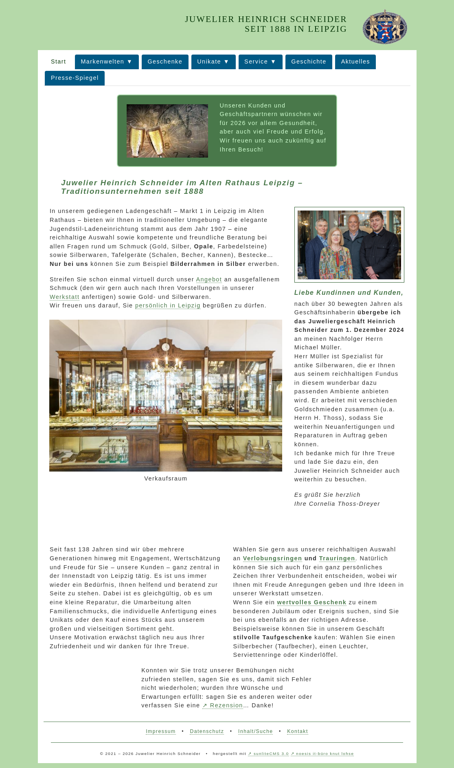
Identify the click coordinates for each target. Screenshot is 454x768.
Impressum (160, 731)
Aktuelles (355, 61)
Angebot (209, 279)
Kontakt (297, 731)
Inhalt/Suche (255, 731)
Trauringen (337, 558)
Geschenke (164, 61)
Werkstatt (64, 297)
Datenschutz (207, 731)
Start (58, 61)
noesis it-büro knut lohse (325, 753)
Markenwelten (102, 61)
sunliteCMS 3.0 (271, 753)
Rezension (226, 705)
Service (256, 61)
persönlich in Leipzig (168, 305)
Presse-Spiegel (75, 78)
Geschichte (308, 61)
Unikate (209, 61)
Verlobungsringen (272, 558)
